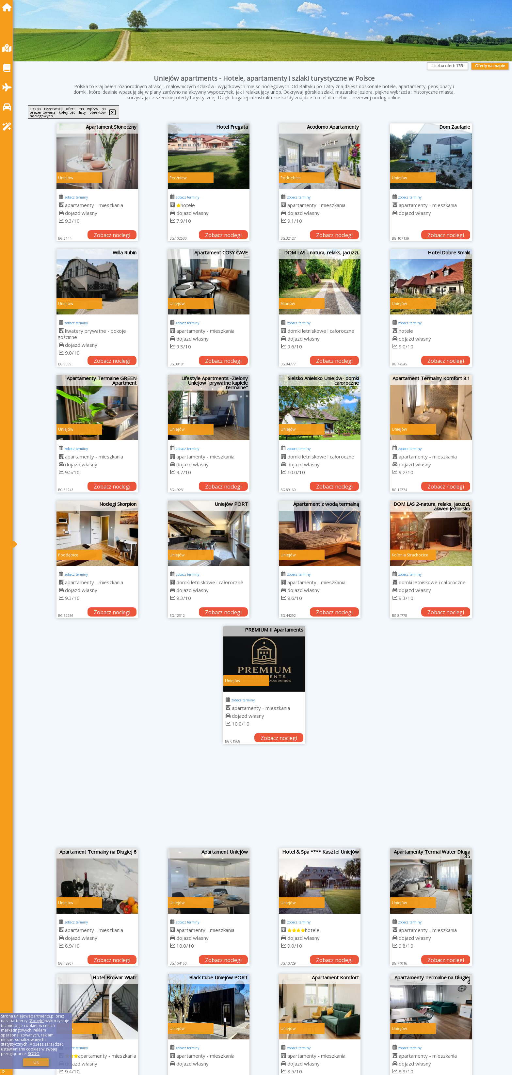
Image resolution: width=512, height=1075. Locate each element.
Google (36, 1020)
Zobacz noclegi (112, 235)
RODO (34, 1053)
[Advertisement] (264, 799)
